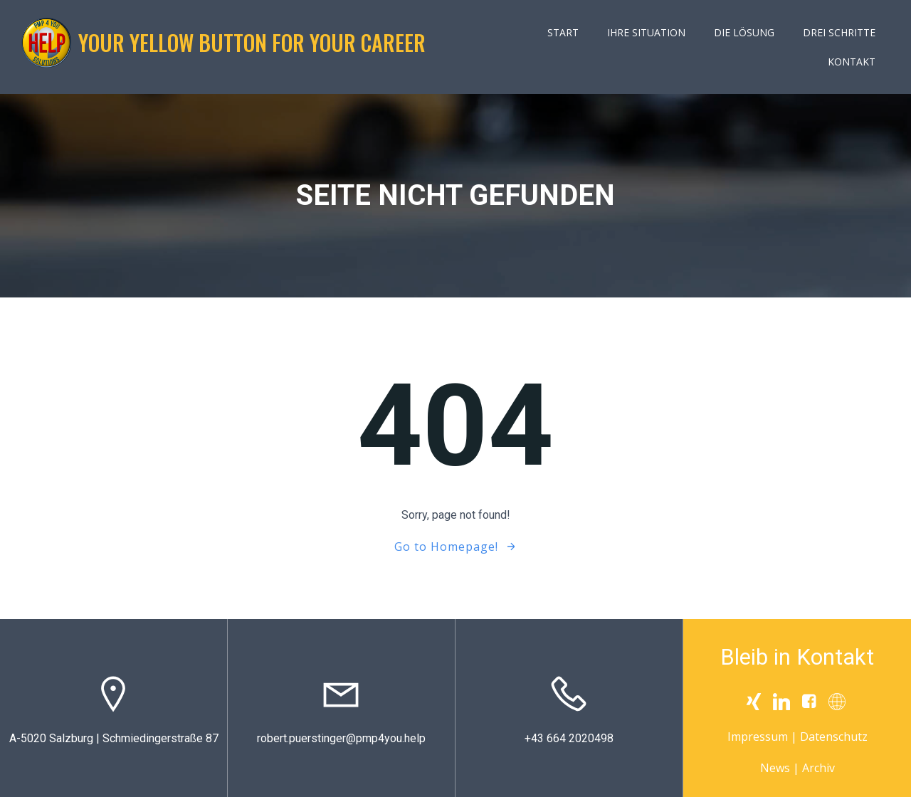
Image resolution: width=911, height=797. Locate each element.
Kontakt (851, 61)
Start (563, 32)
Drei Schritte (839, 32)
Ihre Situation (646, 32)
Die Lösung (744, 32)
